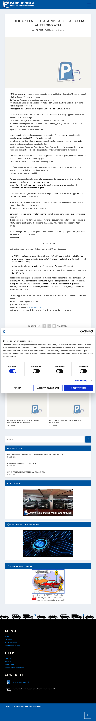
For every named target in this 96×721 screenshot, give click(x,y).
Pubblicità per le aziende (14, 668)
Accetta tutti (78, 388)
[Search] (88, 439)
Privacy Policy (10, 665)
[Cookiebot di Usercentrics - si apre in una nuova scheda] (82, 332)
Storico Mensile (11, 643)
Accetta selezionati (48, 388)
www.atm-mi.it (35, 307)
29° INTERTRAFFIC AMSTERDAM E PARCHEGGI (26, 472)
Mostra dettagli (81, 380)
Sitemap (8, 662)
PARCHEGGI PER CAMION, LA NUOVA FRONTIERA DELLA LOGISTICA (35, 454)
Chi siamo (8, 640)
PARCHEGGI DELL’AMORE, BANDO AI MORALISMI (65, 421)
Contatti (8, 659)
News (7, 637)
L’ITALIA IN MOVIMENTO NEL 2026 (21, 463)
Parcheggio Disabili (12, 646)
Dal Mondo (49, 30)
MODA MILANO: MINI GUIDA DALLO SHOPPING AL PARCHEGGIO (23, 421)
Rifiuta (17, 388)
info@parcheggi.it (21, 683)
